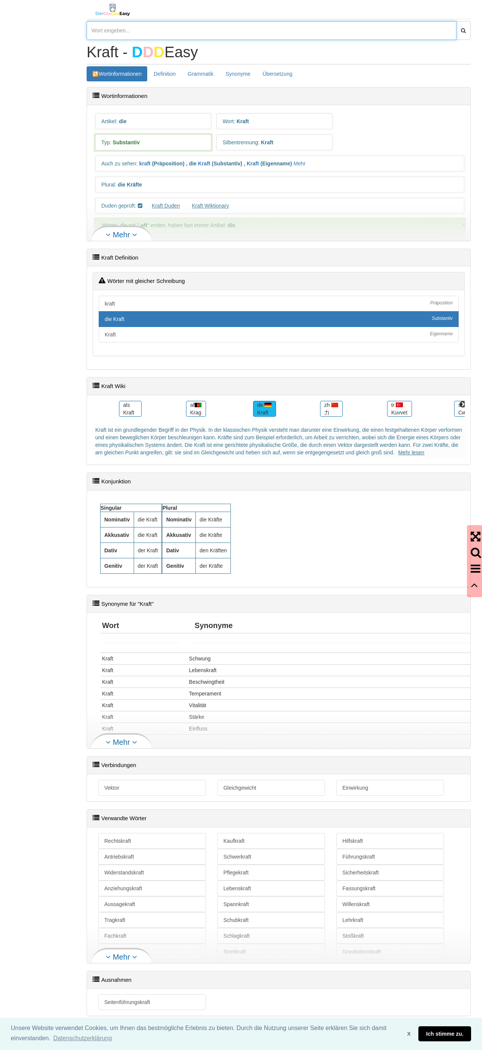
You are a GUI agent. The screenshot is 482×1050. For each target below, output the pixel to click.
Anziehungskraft (123, 888)
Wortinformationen (120, 74)
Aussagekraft (119, 904)
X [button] (409, 1034)
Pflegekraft (236, 873)
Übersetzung (277, 74)
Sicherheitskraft (360, 873)
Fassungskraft (358, 888)
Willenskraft (355, 904)
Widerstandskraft (124, 873)
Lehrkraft (352, 920)
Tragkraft (114, 920)
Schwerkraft (237, 857)
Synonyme (238, 74)
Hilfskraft (352, 841)
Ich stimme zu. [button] (445, 1034)
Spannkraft (236, 904)
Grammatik (201, 74)
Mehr (299, 163)
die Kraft (279, 318)
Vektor (111, 788)
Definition (164, 74)
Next (463, 404)
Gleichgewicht (239, 788)
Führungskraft (358, 857)
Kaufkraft (233, 841)
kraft (144, 163)
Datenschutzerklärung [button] (82, 1038)
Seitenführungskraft (127, 1002)
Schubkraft (236, 920)
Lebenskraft (237, 888)
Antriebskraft (119, 857)
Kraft (204, 163)
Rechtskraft (117, 841)
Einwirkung (355, 788)
